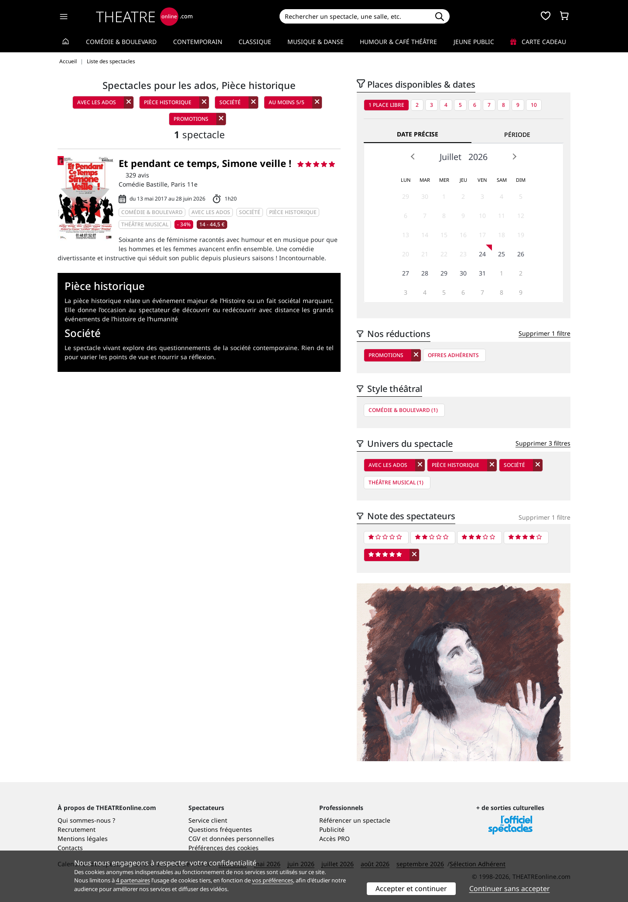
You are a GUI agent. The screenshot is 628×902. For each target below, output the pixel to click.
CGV (194, 838)
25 (501, 254)
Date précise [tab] (417, 134)
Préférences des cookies (223, 848)
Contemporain (197, 41)
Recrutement (77, 829)
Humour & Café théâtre (398, 41)
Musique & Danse (315, 41)
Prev (413, 156)
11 (501, 215)
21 (424, 254)
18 (501, 235)
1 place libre (386, 105)
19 (520, 235)
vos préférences (272, 880)
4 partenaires (133, 880)
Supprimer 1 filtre (544, 333)
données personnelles (241, 838)
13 (405, 235)
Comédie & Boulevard (121, 41)
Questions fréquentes (220, 829)
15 (443, 235)
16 (463, 235)
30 (424, 196)
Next (514, 156)
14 (424, 235)
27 (405, 273)
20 (405, 254)
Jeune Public (474, 41)
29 (405, 196)
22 (443, 254)
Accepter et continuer (411, 888)
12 (520, 215)
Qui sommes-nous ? (86, 820)
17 (482, 235)
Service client (207, 820)
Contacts (70, 848)
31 (482, 273)
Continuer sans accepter (509, 888)
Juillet (450, 157)
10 (534, 105)
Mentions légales (83, 838)
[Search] (354, 16)
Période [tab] (517, 134)
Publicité (332, 829)
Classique (255, 41)
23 (463, 254)
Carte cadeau (538, 41)
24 (482, 254)
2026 (478, 157)
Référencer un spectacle (354, 820)
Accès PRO (334, 838)
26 (520, 254)
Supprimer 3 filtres (542, 443)
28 (424, 273)
